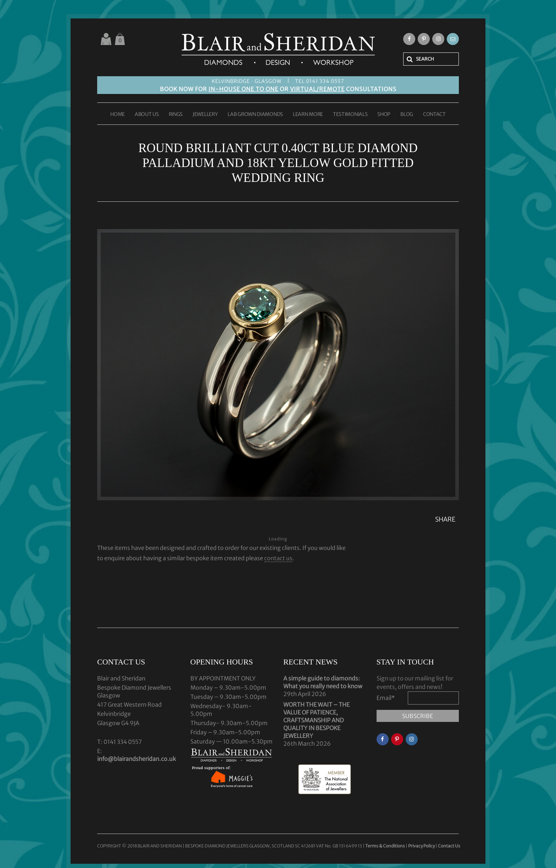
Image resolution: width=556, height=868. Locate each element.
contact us (278, 558)
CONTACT (434, 114)
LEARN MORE (308, 114)
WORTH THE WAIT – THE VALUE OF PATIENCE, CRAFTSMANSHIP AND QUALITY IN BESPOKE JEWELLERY (316, 720)
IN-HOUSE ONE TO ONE (243, 89)
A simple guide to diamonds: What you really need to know (322, 682)
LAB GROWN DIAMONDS (255, 114)
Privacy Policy (421, 845)
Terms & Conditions (385, 845)
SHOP (383, 114)
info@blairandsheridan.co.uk (136, 758)
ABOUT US (147, 114)
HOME (117, 114)
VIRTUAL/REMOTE (317, 89)
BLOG (406, 114)
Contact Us (449, 845)
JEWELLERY (205, 114)
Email (386, 697)
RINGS (176, 114)
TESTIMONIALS (350, 114)
